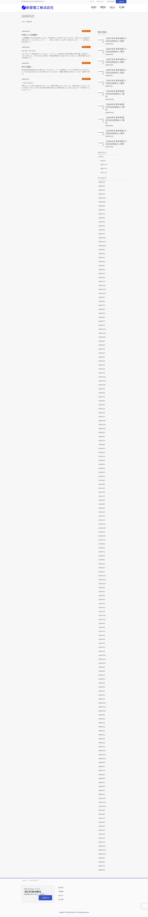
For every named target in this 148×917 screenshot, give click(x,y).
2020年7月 (102, 440)
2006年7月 (102, 866)
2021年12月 (102, 377)
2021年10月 (102, 385)
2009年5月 (102, 731)
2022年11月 (102, 333)
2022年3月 (102, 365)
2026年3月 (102, 186)
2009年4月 (102, 735)
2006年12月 (102, 846)
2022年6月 (102, 353)
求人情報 (60, 899)
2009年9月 (102, 715)
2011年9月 (102, 623)
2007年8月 (102, 814)
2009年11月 (102, 707)
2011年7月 (102, 631)
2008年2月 (102, 790)
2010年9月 (102, 667)
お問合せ (121, 1)
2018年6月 (102, 460)
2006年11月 (102, 850)
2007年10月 (102, 806)
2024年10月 (102, 245)
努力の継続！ (27, 67)
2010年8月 (102, 671)
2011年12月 (102, 615)
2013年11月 (102, 540)
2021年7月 (102, 397)
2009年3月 (102, 739)
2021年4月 (102, 408)
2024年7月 (102, 257)
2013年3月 (102, 568)
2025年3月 (102, 230)
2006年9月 (102, 858)
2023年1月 (102, 325)
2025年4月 (102, 226)
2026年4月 (102, 182)
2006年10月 (102, 854)
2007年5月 (102, 826)
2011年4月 (102, 639)
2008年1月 (102, 794)
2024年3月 (102, 273)
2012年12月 (102, 575)
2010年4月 (102, 687)
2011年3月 (102, 643)
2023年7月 (102, 305)
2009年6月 (102, 727)
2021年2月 (102, 412)
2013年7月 (102, 552)
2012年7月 (102, 591)
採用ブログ (104, 164)
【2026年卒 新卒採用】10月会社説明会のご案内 (115, 120)
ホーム (92, 1)
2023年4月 (102, 313)
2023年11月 (102, 289)
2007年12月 (102, 798)
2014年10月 (102, 528)
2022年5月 (102, 357)
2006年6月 (102, 870)
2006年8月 (102, 862)
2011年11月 (102, 619)
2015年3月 (102, 516)
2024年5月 (102, 265)
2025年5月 (102, 222)
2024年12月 (102, 238)
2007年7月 (102, 818)
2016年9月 (102, 500)
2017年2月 (102, 492)
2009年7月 (102, 723)
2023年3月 (102, 317)
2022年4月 (102, 361)
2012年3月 (102, 603)
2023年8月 (102, 301)
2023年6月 (102, 309)
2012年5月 (102, 595)
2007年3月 (102, 834)
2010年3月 (102, 691)
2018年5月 (102, 464)
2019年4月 (102, 448)
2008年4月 (102, 782)
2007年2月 (102, 838)
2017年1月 (102, 496)
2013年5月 (102, 560)
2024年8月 (102, 253)
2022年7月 (102, 349)
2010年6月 (102, 679)
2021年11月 (102, 381)
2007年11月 (102, 802)
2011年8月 (102, 627)
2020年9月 (102, 432)
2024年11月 (102, 241)
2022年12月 (102, 329)
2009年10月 (102, 711)
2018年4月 (102, 468)
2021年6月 (102, 401)
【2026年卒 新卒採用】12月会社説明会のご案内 (115, 93)
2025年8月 (102, 210)
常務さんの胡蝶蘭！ (30, 35)
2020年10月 (102, 428)
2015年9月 (102, 508)
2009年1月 (102, 746)
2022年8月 (102, 345)
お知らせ (101, 156)
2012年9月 (102, 587)
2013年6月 (102, 556)
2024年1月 (102, 281)
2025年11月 (102, 198)
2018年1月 (102, 476)
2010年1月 (102, 699)
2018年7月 (102, 456)
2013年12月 (102, 536)
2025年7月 (102, 214)
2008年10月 (102, 758)
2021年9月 (102, 389)
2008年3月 (102, 786)
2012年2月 (102, 607)
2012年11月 (102, 579)
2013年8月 (102, 548)
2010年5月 (102, 683)
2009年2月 (102, 742)
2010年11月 (102, 659)
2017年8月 (102, 480)
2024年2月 (102, 277)
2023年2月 (102, 321)
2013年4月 (102, 564)
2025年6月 (102, 218)
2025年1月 (102, 234)
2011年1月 (102, 651)
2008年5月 (102, 778)
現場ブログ (104, 168)
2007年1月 (102, 842)
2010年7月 (102, 675)
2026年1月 (102, 194)
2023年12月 (102, 285)
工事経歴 (60, 891)
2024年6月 (102, 261)
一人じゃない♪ (28, 83)
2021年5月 (102, 405)
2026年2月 (102, 190)
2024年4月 (102, 269)
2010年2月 (102, 695)
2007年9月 (102, 810)
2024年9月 (102, 249)
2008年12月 (102, 750)
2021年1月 (102, 416)
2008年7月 (102, 770)
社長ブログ (86, 31)
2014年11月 (102, 524)
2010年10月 (102, 663)
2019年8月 (102, 444)
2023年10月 (102, 293)
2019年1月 (102, 452)
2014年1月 (102, 532)
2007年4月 (102, 830)
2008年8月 (102, 766)
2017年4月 (102, 488)
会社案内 (60, 887)
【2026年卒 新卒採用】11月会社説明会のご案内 (115, 107)
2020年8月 (102, 436)
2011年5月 (102, 635)
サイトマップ (100, 1)
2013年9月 (102, 544)
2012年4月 (102, 599)
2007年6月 (102, 822)
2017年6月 (102, 484)
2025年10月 (102, 202)
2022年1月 (102, 373)
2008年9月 (102, 762)
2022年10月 (102, 337)
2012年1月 (102, 611)
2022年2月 (102, 369)
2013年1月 (102, 572)
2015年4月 (102, 512)
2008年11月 (102, 754)
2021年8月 (102, 393)
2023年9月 (102, 297)
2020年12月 (102, 420)
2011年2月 (102, 647)
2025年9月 (102, 206)
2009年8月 (102, 719)
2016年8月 (102, 504)
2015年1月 (102, 520)
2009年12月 (102, 703)
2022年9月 (102, 341)
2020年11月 (102, 424)
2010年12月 (102, 655)
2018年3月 (102, 472)
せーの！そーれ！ (29, 51)
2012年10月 (102, 583)
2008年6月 (102, 774)
